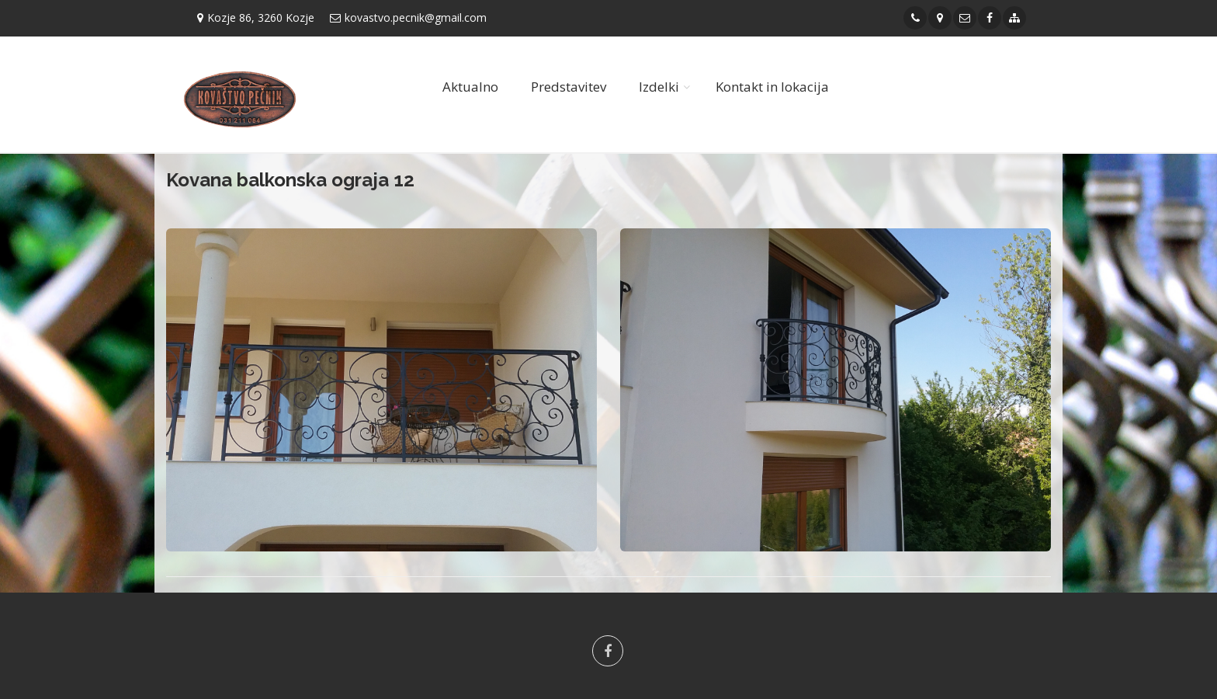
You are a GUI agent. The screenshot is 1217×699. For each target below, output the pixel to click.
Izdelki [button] (659, 87)
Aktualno (470, 87)
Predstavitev (568, 87)
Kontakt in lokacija (772, 87)
